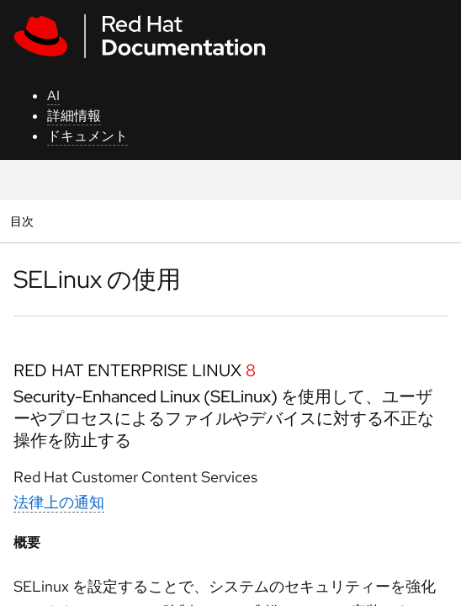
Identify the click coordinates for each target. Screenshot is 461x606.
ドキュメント (87, 136)
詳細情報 (74, 116)
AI (53, 95)
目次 (24, 221)
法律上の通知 (58, 502)
